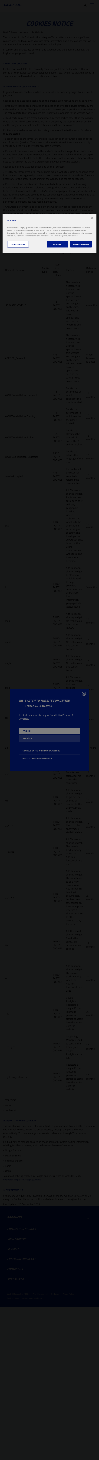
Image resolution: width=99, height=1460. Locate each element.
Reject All (57, 244)
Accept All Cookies (81, 244)
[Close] (92, 217)
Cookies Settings (18, 244)
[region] (50, 233)
